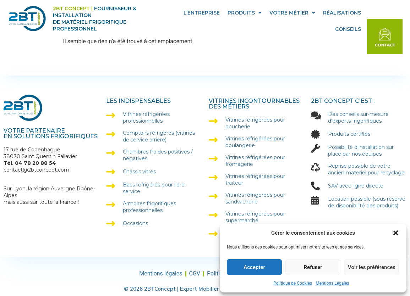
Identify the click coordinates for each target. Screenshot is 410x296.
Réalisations (342, 13)
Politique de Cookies (292, 283)
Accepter (254, 267)
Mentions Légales (332, 283)
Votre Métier (292, 13)
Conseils (348, 29)
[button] (395, 232)
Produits (245, 13)
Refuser (313, 267)
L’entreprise (202, 13)
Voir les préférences (371, 267)
